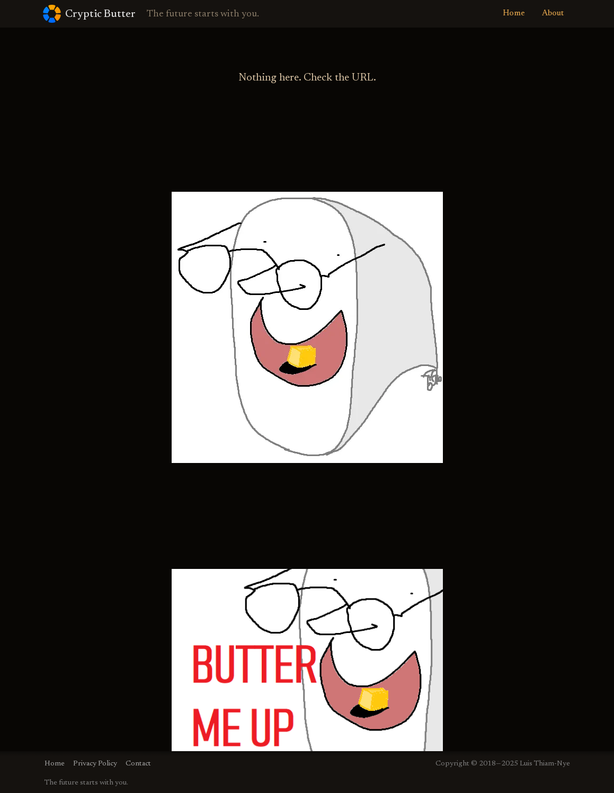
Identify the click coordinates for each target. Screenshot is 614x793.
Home (514, 13)
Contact (138, 764)
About (553, 13)
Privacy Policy (95, 764)
